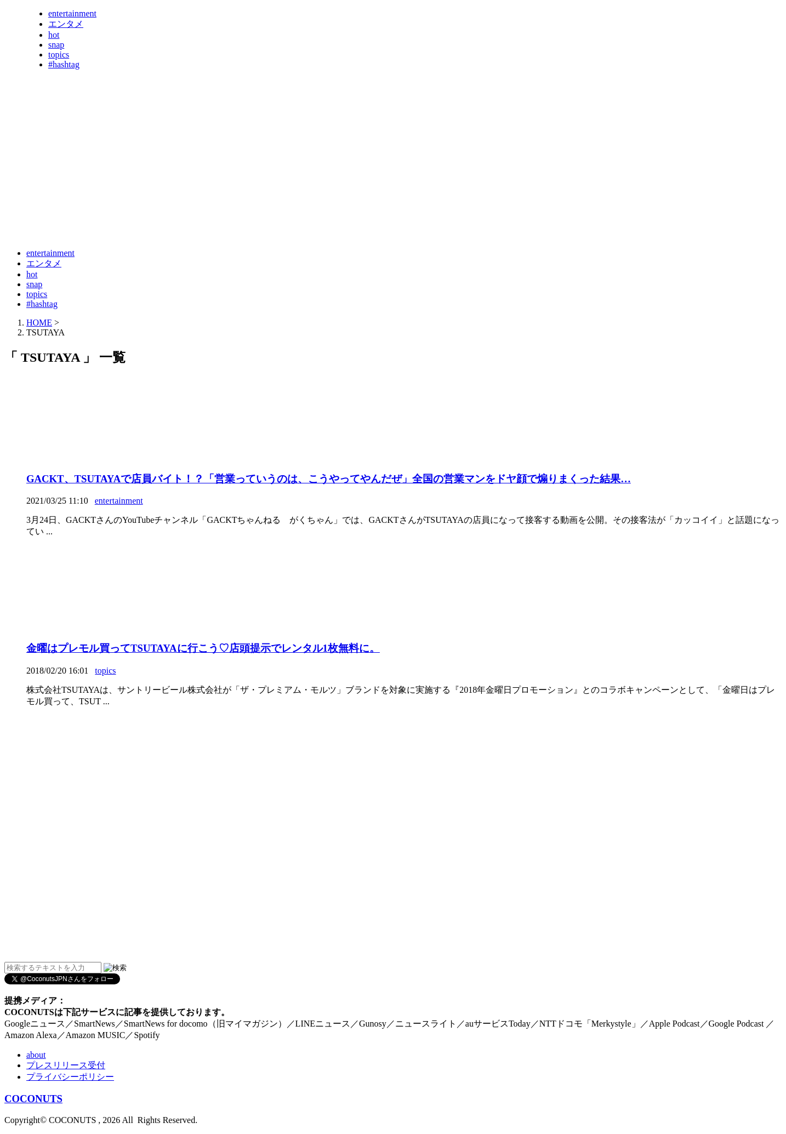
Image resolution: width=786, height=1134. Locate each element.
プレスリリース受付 (65, 1065)
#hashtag (63, 64)
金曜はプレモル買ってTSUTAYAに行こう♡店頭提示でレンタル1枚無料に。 (203, 648)
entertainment (72, 13)
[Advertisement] (203, 212)
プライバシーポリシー (70, 1076)
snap (56, 44)
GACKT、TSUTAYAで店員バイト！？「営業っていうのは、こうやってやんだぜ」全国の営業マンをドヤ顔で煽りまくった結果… (328, 479)
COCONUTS (33, 1098)
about (36, 1054)
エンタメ (65, 24)
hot (53, 34)
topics (58, 54)
